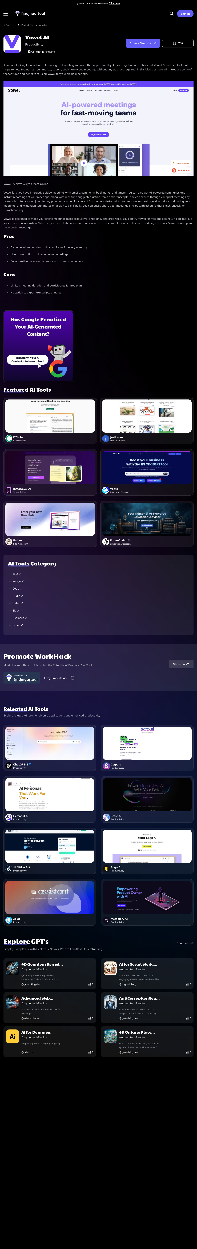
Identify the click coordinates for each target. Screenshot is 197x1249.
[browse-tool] (11, 25)
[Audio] (100, 596)
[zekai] (49, 902)
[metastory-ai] (147, 902)
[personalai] (49, 799)
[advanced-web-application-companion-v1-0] (49, 1007)
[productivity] (29, 25)
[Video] (100, 603)
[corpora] (147, 748)
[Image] (100, 581)
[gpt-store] (186, 943)
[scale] (147, 799)
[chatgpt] (49, 748)
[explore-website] (143, 43)
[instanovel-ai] (50, 475)
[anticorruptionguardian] (147, 1007)
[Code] (100, 588)
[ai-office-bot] (49, 851)
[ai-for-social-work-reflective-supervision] (147, 973)
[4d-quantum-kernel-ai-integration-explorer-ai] (49, 973)
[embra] (50, 526)
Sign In (185, 13)
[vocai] (147, 475)
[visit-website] (98, 128)
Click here (114, 3)
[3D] (100, 610)
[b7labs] (50, 423)
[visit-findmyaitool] (30, 15)
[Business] (100, 618)
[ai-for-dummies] (49, 1041)
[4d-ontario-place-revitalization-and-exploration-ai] (147, 1041)
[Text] (100, 574)
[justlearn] (147, 423)
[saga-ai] (147, 851)
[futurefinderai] (147, 526)
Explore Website (143, 43)
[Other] (100, 625)
